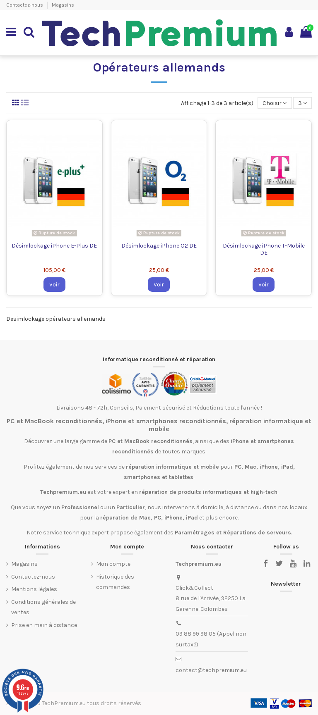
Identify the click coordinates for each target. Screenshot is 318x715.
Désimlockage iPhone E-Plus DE (54, 245)
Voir (54, 284)
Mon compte (113, 563)
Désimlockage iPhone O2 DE (159, 245)
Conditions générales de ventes (43, 607)
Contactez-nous (25, 5)
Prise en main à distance (44, 625)
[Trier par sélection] (275, 103)
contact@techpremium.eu (211, 670)
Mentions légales (34, 589)
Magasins (63, 5)
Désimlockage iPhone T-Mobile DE (264, 249)
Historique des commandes (115, 582)
